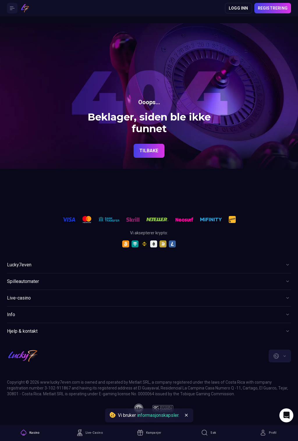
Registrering (273, 8)
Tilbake (148, 150)
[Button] (12, 8)
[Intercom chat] (286, 415)
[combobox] (280, 356)
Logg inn (238, 8)
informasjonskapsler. (158, 415)
